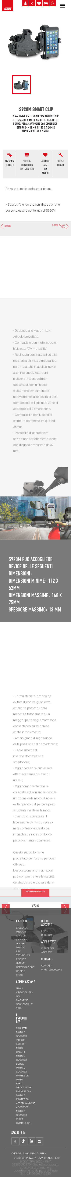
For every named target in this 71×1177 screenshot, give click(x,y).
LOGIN (44, 931)
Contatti (46, 965)
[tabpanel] (21, 84)
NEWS (19, 988)
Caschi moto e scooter (21, 1056)
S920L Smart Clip (60, 226)
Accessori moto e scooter (22, 1111)
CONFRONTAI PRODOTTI (9, 163)
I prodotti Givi (21, 1018)
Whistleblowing (51, 969)
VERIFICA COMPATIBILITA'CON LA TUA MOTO (27, 165)
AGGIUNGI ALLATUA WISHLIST (45, 167)
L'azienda (22, 927)
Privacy (31, 1158)
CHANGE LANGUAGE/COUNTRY (28, 1153)
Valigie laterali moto (21, 1044)
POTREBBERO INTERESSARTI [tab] (35, 900)
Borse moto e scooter (21, 1067)
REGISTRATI (47, 935)
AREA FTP (46, 952)
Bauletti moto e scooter (21, 1032)
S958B (5, 226)
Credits (18, 1158)
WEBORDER (47, 948)
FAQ (57, 1158)
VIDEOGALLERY (24, 992)
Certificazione (25, 967)
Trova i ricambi (60, 163)
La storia (22, 939)
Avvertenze (45, 1158)
